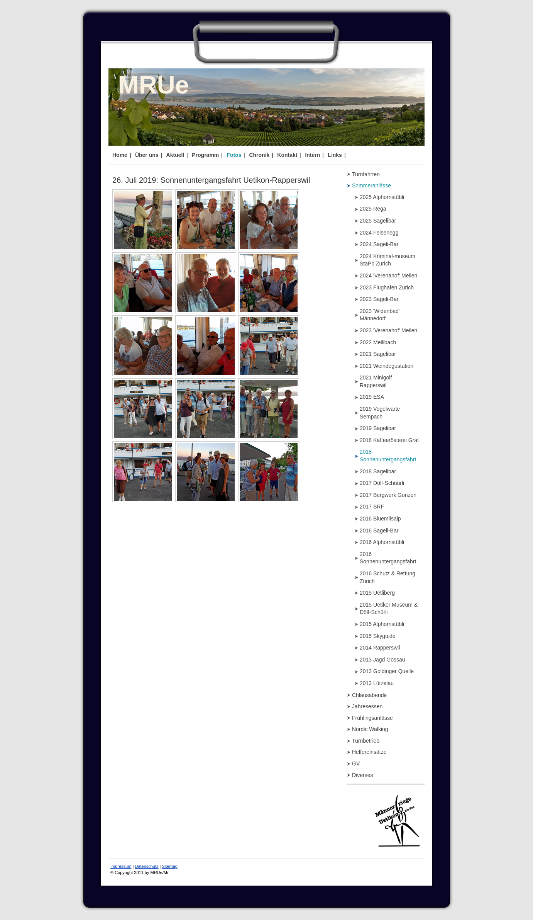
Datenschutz (146, 866)
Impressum (120, 866)
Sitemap (170, 866)
